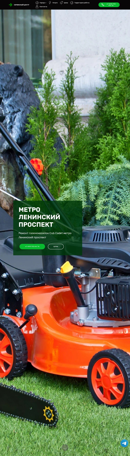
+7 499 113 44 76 (108, 4)
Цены (64, 3)
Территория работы (79, 3)
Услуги (53, 3)
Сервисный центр (21, 5)
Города (40, 3)
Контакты (41, 6)
